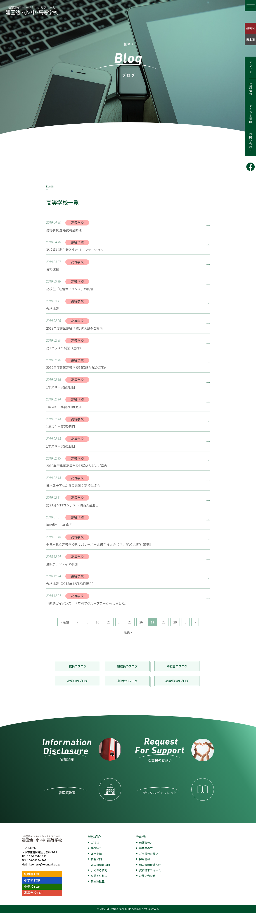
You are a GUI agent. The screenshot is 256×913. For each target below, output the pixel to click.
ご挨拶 (95, 842)
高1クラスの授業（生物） (64, 348)
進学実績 (96, 853)
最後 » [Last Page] (128, 632)
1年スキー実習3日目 (60, 387)
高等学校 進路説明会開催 (64, 230)
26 (141, 622)
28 (164, 622)
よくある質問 (250, 114)
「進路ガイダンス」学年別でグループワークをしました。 (87, 603)
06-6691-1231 (38, 856)
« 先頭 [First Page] (64, 622)
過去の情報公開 (100, 865)
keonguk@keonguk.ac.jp (44, 864)
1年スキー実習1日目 (60, 446)
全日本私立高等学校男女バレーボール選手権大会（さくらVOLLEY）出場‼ (98, 544)
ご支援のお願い (148, 853)
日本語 (250, 39)
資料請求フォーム (150, 870)
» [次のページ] (195, 622)
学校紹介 (94, 836)
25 (130, 622)
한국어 (250, 28)
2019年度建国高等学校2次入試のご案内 (74, 328)
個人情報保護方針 (150, 865)
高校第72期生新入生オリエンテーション (75, 249)
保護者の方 (146, 842)
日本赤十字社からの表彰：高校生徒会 (73, 485)
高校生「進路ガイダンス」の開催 (69, 289)
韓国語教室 (97, 881)
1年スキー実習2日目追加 (63, 407)
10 (97, 622)
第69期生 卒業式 (59, 524)
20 (109, 622)
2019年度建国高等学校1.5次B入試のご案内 (76, 367)
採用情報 (250, 89)
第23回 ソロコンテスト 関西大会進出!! (73, 505)
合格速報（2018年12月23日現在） (70, 583)
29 (175, 622)
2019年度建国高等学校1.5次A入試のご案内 (76, 465)
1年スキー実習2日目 (60, 426)
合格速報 (52, 269)
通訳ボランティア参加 (62, 564)
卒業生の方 (146, 848)
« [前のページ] (77, 622)
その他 (141, 836)
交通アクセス (99, 875)
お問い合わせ (250, 142)
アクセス (250, 67)
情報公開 (96, 859)
